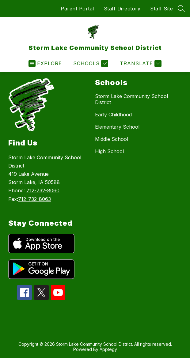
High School (109, 151)
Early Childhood (113, 114)
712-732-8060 (42, 190)
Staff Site (161, 9)
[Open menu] (45, 63)
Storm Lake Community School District (131, 99)
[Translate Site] (140, 63)
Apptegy (108, 349)
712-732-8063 (34, 199)
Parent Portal (77, 9)
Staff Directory (122, 9)
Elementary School (117, 127)
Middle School (111, 139)
